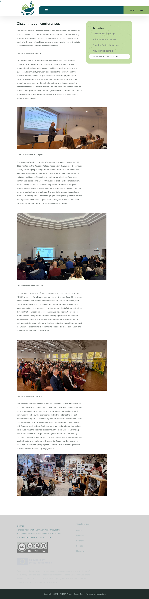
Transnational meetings (104, 33)
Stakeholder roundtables (104, 39)
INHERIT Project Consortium (72, 594)
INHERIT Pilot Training (103, 50)
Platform (136, 10)
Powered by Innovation (96, 594)
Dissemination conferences (106, 56)
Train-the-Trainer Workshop (106, 45)
